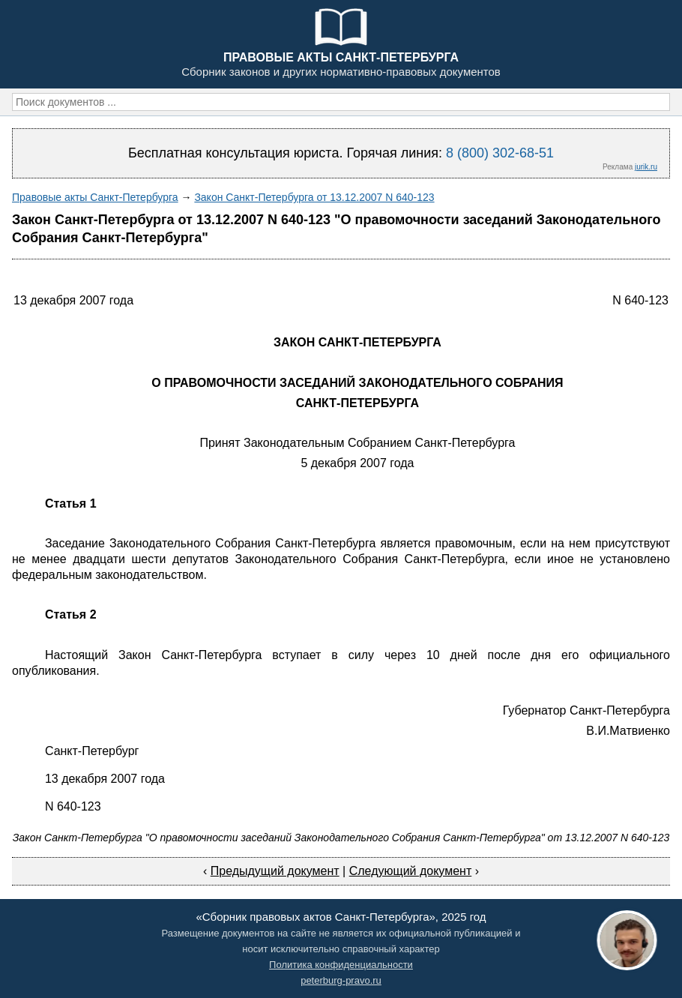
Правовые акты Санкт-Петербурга (95, 197)
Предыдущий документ (275, 871)
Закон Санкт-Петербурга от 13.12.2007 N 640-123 (314, 197)
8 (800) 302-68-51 (500, 152)
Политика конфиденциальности (341, 964)
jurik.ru (646, 167)
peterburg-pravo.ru (341, 980)
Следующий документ (410, 871)
